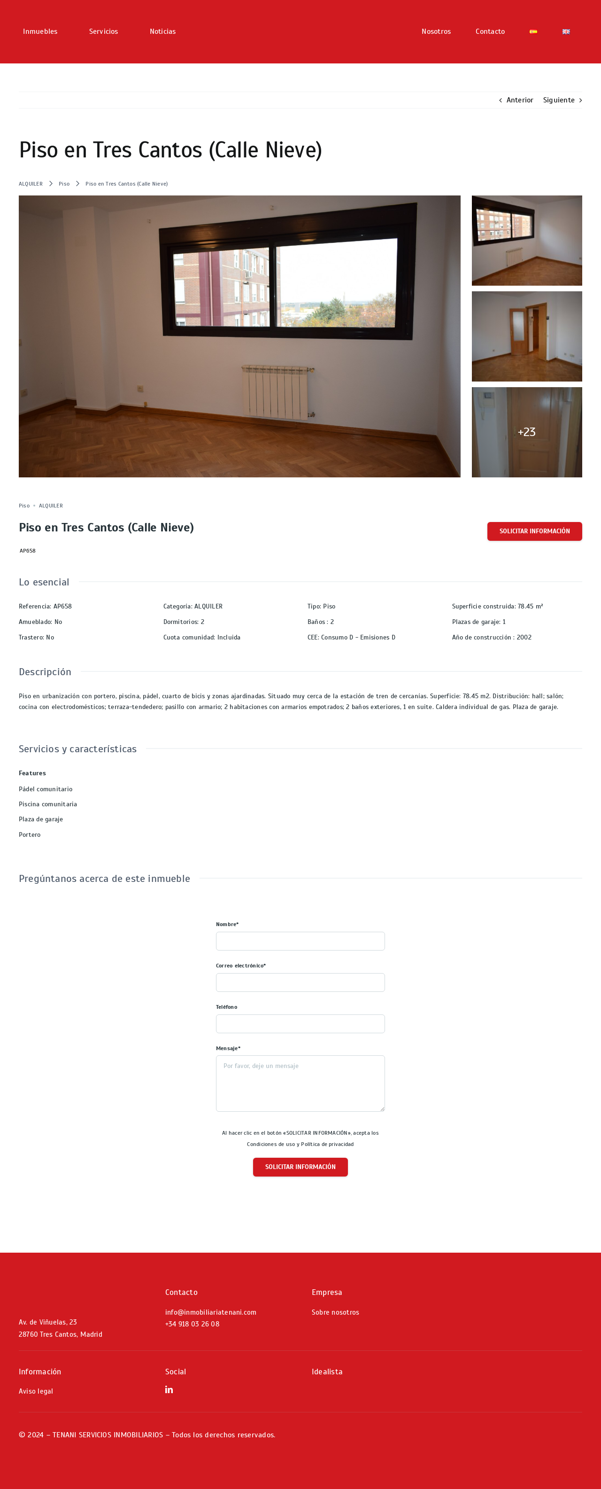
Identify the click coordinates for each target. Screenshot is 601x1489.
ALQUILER (31, 183)
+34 (192, 1324)
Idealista (327, 1372)
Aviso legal (36, 1391)
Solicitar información (535, 531)
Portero (30, 835)
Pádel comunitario (45, 789)
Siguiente (559, 100)
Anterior (520, 100)
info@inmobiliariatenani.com (210, 1312)
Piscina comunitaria (48, 804)
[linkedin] (169, 1389)
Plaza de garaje (41, 819)
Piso (64, 183)
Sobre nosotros (335, 1312)
